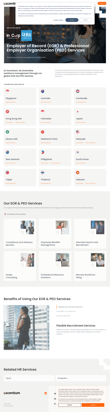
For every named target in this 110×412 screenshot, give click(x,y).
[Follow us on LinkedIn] (46, 393)
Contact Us (102, 3)
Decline (85, 20)
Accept (72, 20)
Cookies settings (58, 20)
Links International (11, 106)
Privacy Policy (7, 403)
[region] (81, 397)
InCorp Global (9, 126)
